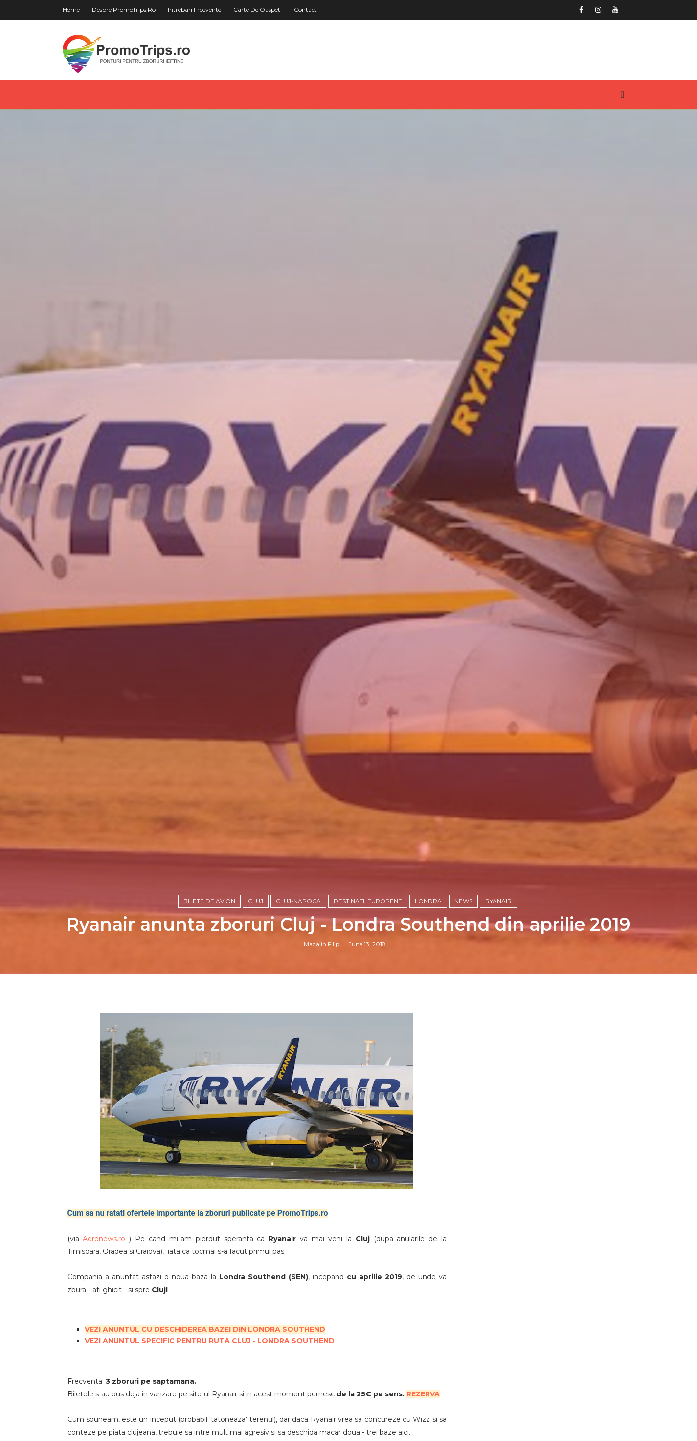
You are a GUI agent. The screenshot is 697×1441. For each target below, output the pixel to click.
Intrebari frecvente (194, 9)
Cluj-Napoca (298, 901)
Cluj (255, 901)
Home (71, 9)
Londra (428, 901)
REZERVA (423, 1394)
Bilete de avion (209, 901)
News (463, 901)
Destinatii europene (368, 901)
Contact (305, 9)
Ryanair (498, 901)
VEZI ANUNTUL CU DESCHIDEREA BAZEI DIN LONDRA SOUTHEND (205, 1329)
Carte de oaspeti (257, 9)
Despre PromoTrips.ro (124, 9)
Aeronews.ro (104, 1238)
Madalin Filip (321, 944)
